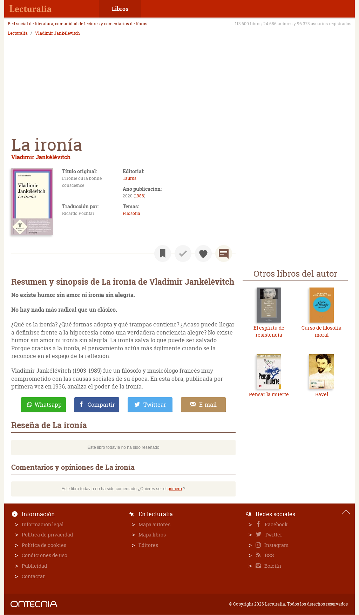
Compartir (101, 404)
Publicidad (34, 565)
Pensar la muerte (269, 394)
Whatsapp (48, 404)
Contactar (33, 576)
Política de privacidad (47, 534)
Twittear (154, 404)
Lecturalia (18, 33)
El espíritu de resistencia (268, 331)
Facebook (276, 524)
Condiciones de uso (44, 555)
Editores (148, 545)
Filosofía (131, 213)
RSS (269, 555)
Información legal (42, 524)
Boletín (272, 565)
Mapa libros (152, 534)
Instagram (276, 545)
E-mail (208, 404)
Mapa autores (154, 524)
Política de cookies (44, 545)
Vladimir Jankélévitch (57, 33)
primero (175, 488)
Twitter (273, 534)
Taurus (129, 178)
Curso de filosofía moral (321, 331)
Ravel (321, 394)
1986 (139, 196)
